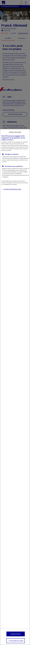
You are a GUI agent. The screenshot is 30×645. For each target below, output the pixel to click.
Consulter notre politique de (12, 189)
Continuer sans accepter (15, 132)
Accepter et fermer (16, 634)
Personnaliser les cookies (16, 641)
